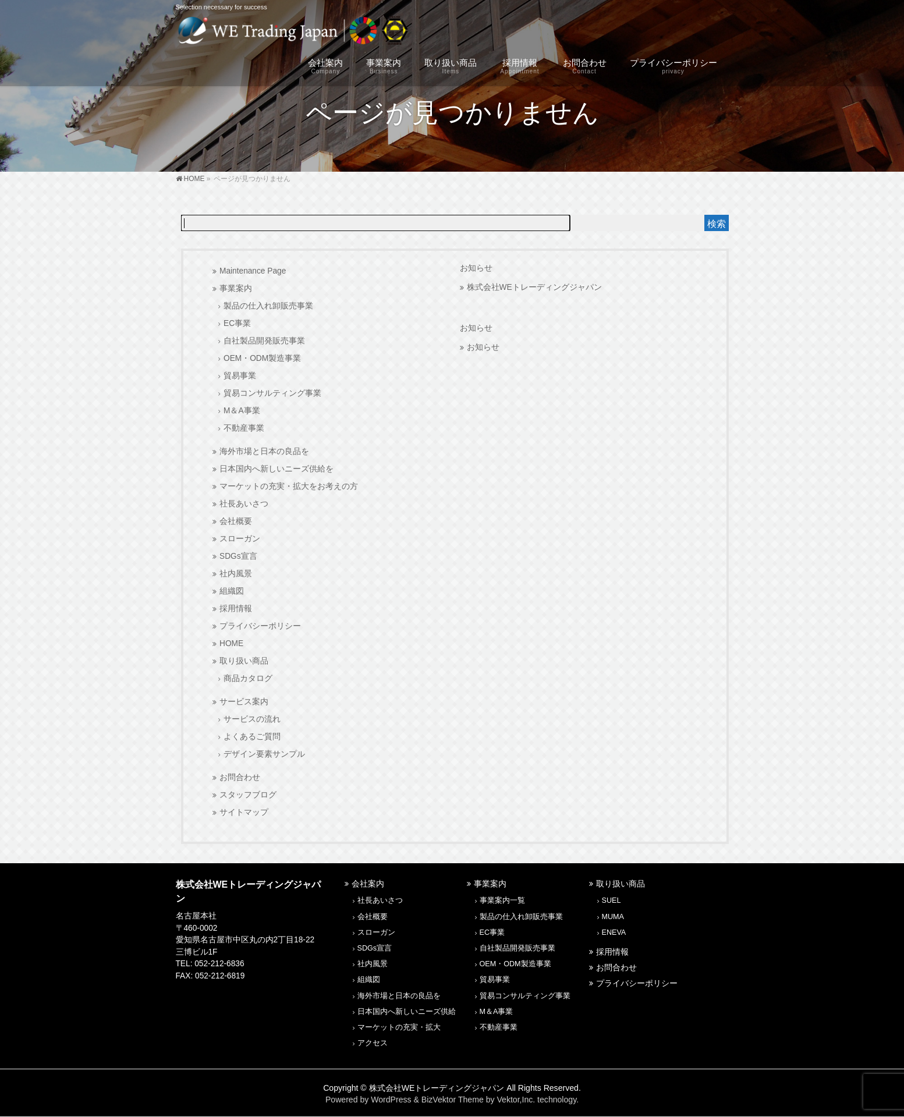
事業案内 (235, 288)
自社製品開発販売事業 (264, 340)
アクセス (372, 1043)
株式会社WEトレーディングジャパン (534, 287)
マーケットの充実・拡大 (399, 1027)
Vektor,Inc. (516, 1099)
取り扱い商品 (243, 661)
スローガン (239, 538)
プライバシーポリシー (260, 626)
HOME (231, 643)
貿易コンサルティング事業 (272, 393)
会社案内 (368, 883)
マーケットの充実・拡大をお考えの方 (288, 486)
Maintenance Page (252, 271)
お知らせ (476, 267)
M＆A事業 (242, 410)
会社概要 (235, 521)
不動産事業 (244, 428)
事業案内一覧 (502, 900)
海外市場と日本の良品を (264, 451)
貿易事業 (240, 375)
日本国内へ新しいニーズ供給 (406, 1012)
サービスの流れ (252, 719)
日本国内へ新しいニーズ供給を (276, 468)
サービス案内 (243, 701)
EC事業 (237, 323)
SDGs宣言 (238, 556)
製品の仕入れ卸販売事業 (268, 306)
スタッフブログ (247, 794)
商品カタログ (248, 678)
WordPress (391, 1099)
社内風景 (235, 573)
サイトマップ (243, 812)
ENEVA (614, 932)
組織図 (231, 591)
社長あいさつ (243, 503)
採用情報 (235, 608)
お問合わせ (239, 777)
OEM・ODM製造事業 (262, 358)
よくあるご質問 (252, 736)
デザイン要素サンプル (264, 754)
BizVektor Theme (452, 1099)
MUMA (613, 917)
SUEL (611, 900)
